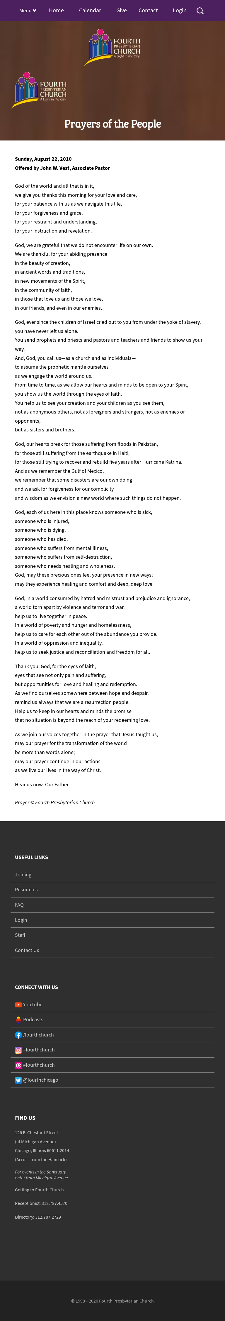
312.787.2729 (48, 1217)
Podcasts (29, 1019)
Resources (26, 889)
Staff (20, 935)
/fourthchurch (34, 1034)
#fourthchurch (35, 1049)
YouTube (28, 1004)
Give (121, 10)
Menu (27, 10)
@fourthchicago (36, 1079)
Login (180, 10)
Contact (148, 10)
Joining (23, 874)
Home (56, 10)
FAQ (19, 904)
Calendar (90, 10)
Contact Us (27, 950)
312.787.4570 (54, 1203)
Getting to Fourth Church (39, 1190)
